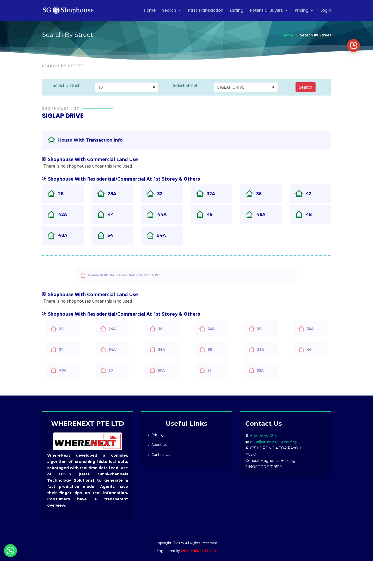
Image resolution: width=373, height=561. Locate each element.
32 (162, 193)
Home (150, 10)
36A (164, 349)
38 (213, 349)
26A (214, 328)
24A (115, 328)
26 (163, 328)
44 (114, 214)
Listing (236, 10)
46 (213, 214)
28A (115, 193)
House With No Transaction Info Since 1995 (138, 275)
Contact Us (160, 454)
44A (164, 214)
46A (263, 214)
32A (214, 193)
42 (311, 193)
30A (313, 328)
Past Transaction (205, 10)
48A (65, 235)
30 (262, 328)
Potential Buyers (266, 10)
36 (262, 193)
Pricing (302, 10)
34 (64, 349)
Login (325, 10)
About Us (159, 445)
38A (263, 349)
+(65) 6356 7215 (263, 435)
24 (64, 328)
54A (164, 235)
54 (113, 235)
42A (65, 214)
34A (115, 349)
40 (312, 349)
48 (312, 214)
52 (212, 370)
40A (66, 370)
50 (113, 370)
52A (263, 370)
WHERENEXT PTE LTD (198, 550)
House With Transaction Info (100, 140)
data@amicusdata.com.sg (273, 441)
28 (63, 193)
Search (169, 10)
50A (164, 370)
